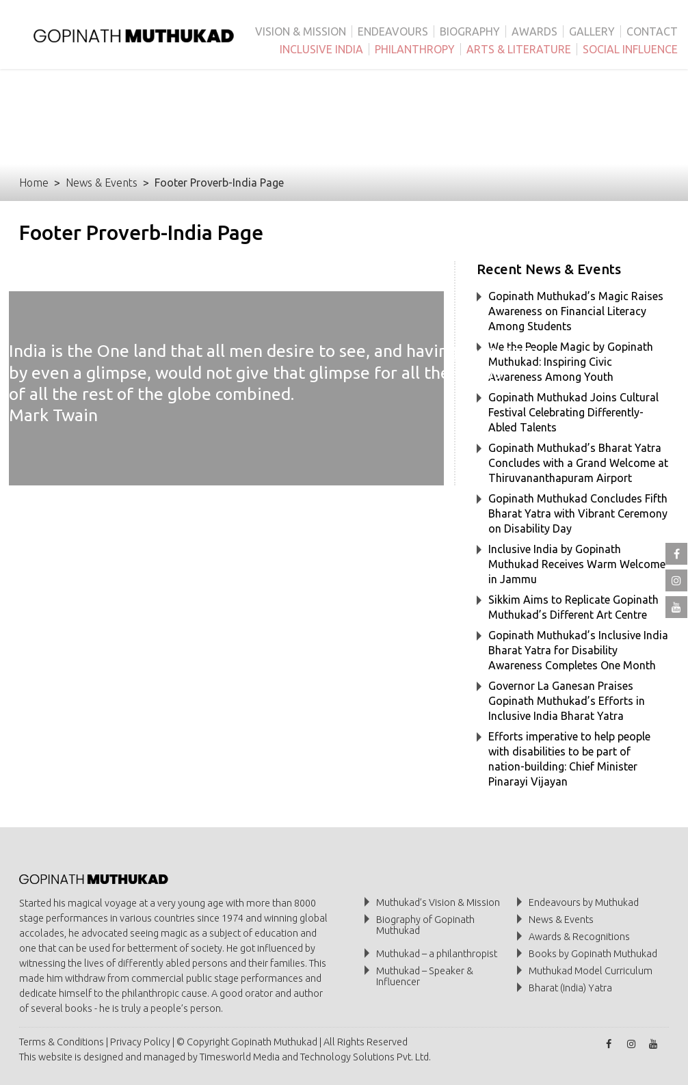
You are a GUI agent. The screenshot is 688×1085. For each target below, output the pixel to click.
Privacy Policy (140, 1041)
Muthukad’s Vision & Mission (438, 902)
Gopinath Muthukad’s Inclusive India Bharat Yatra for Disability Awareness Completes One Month (578, 650)
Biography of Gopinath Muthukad (425, 925)
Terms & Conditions (61, 1041)
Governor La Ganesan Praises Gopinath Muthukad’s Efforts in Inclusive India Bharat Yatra (566, 701)
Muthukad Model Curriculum (590, 970)
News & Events (101, 182)
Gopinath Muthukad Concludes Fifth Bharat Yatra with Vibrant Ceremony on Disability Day (577, 513)
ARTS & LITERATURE (518, 49)
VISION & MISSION (300, 31)
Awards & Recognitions (579, 936)
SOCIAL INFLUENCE (630, 49)
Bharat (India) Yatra (570, 987)
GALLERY (592, 31)
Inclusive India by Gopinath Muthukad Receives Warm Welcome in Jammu (576, 564)
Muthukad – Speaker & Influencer (424, 976)
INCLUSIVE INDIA (321, 49)
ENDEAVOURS (393, 31)
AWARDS (534, 31)
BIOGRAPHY (470, 31)
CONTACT (652, 31)
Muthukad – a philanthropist (436, 953)
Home (34, 182)
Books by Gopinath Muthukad (593, 953)
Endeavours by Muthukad (584, 902)
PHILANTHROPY (415, 49)
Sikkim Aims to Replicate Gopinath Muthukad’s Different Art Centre (573, 607)
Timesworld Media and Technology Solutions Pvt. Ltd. (315, 1056)
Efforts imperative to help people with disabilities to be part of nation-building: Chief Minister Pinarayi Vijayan (569, 759)
